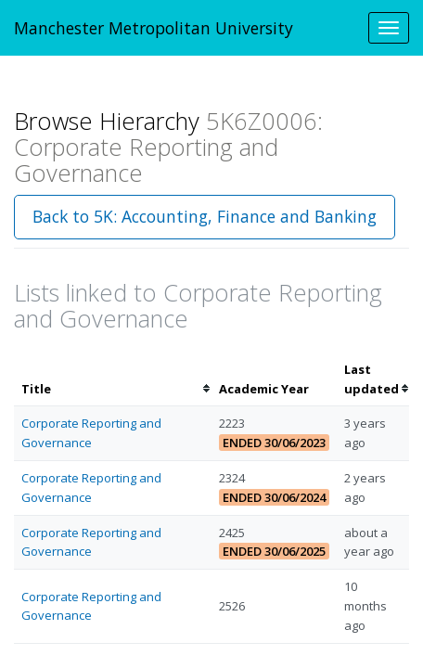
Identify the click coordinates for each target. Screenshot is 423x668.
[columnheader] (113, 379)
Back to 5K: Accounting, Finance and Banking (204, 216)
